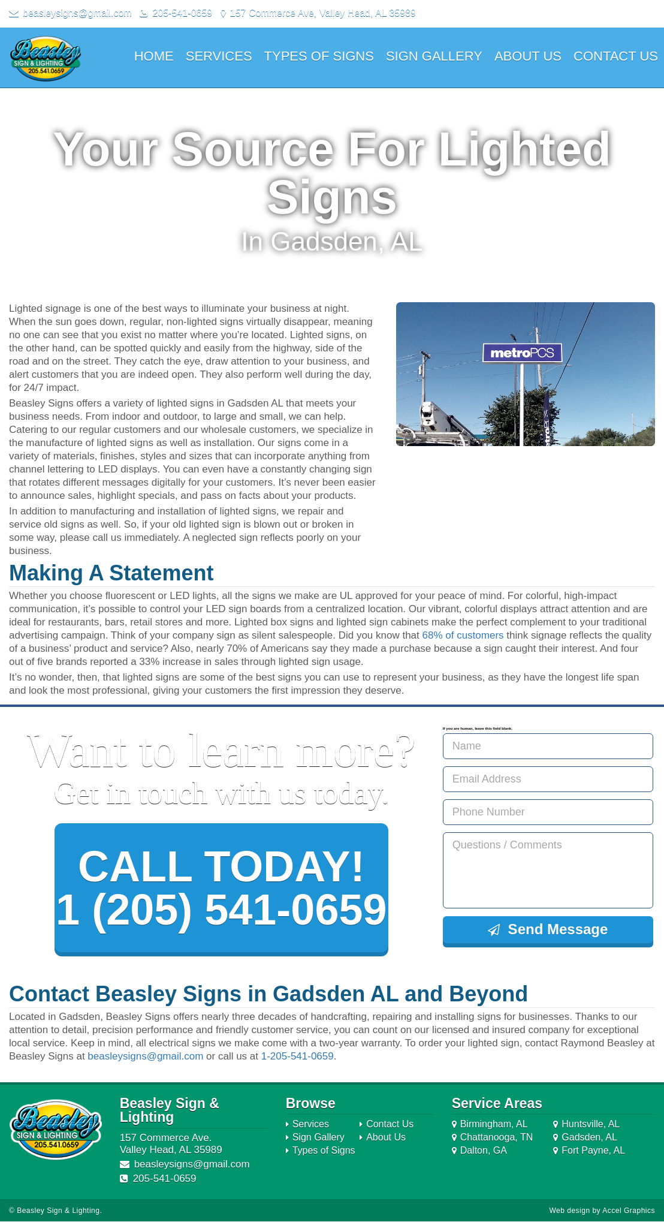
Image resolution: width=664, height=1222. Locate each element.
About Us (528, 56)
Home (154, 56)
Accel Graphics (628, 1211)
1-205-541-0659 (297, 1057)
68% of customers (463, 635)
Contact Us (616, 56)
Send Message (548, 929)
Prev (411, 374)
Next (639, 374)
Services (219, 56)
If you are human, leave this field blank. (477, 728)
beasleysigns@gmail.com (145, 1057)
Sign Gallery (434, 56)
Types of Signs (319, 56)
